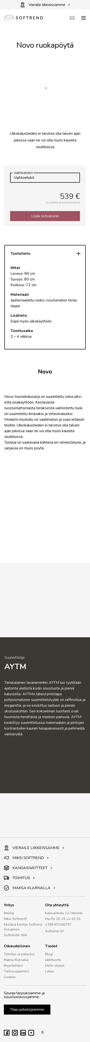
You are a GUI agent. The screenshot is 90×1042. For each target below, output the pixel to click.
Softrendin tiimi (15, 935)
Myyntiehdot (13, 965)
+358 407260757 (58, 924)
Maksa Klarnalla (16, 960)
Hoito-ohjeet (54, 965)
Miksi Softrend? (15, 919)
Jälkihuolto (53, 960)
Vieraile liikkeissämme (45, 4)
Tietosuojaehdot (16, 971)
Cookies (10, 977)
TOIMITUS (19, 878)
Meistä (9, 913)
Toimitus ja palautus (19, 954)
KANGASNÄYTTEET (28, 868)
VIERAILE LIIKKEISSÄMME (34, 847)
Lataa (49, 971)
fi (41, 1032)
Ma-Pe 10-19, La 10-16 (62, 919)
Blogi (49, 954)
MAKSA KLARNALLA (29, 888)
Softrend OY (54, 931)
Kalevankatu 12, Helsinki (64, 913)
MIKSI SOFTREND (26, 858)
